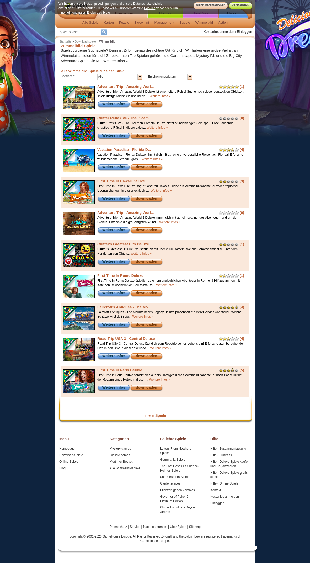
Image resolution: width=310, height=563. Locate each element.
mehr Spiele (155, 415)
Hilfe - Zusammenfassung (228, 448)
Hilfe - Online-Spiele (224, 483)
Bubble (184, 22)
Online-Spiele (68, 462)
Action (223, 22)
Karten (109, 22)
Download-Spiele (71, 455)
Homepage (67, 448)
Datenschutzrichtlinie (147, 4)
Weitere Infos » (115, 61)
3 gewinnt (142, 22)
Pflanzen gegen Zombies (177, 490)
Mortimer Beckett (121, 462)
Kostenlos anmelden (219, 32)
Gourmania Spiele (172, 459)
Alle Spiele (90, 22)
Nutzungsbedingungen (100, 4)
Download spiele (85, 41)
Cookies (149, 8)
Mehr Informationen (210, 5)
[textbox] (79, 32)
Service (135, 527)
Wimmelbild (204, 22)
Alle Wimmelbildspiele (125, 468)
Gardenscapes (170, 483)
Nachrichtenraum (155, 527)
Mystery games (120, 448)
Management (164, 22)
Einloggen (244, 32)
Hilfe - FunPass (221, 455)
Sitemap (195, 527)
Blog (62, 468)
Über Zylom (178, 527)
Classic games (120, 455)
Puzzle (124, 22)
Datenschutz (118, 527)
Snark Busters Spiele (174, 477)
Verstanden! (241, 5)
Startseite (65, 41)
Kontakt (215, 490)
